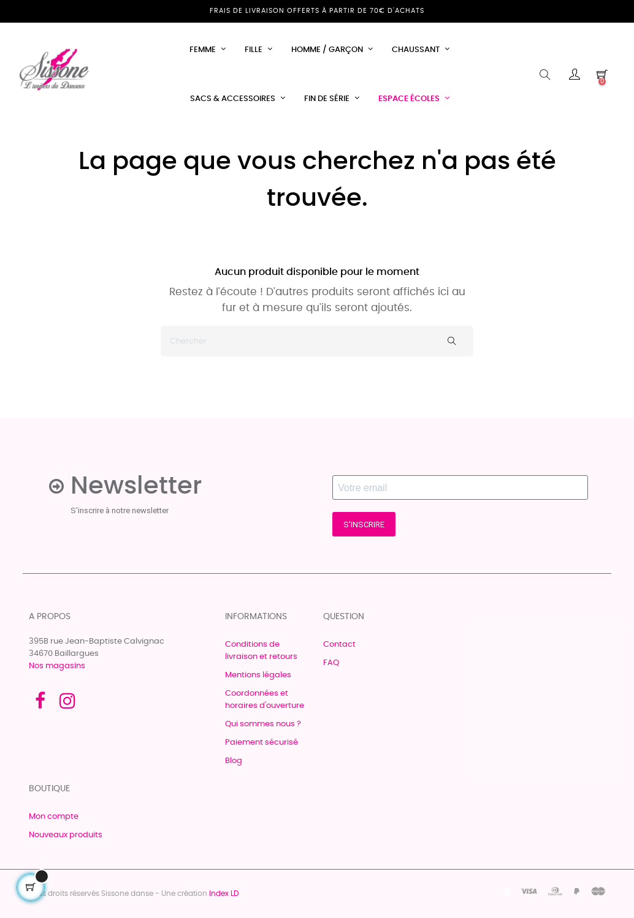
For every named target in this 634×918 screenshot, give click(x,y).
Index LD (224, 893)
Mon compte (53, 817)
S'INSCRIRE (363, 524)
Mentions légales (258, 675)
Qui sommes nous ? (263, 724)
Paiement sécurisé (261, 743)
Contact (339, 645)
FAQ (331, 663)
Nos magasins (57, 666)
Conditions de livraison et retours (261, 651)
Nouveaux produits (65, 835)
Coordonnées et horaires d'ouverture (264, 700)
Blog (233, 761)
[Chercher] (317, 341)
